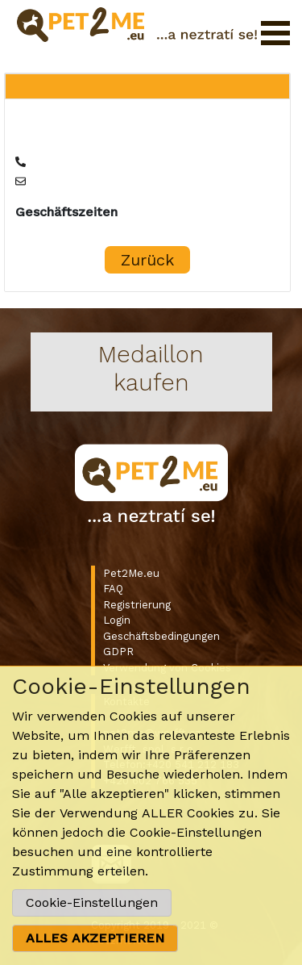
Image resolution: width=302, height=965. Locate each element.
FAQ (113, 589)
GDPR (118, 651)
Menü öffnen (275, 33)
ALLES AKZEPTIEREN (95, 938)
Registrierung (137, 605)
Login (116, 620)
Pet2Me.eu (131, 573)
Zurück (147, 259)
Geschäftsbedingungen (161, 636)
